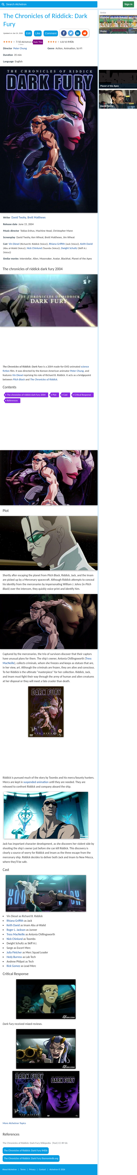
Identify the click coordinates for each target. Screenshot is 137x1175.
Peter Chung (20, 48)
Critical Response (82, 394)
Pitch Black (19, 379)
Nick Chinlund (34, 248)
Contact (42, 1169)
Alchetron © (57, 1169)
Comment (51, 33)
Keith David (86, 243)
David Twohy (19, 217)
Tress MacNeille (16, 934)
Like (37, 33)
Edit (28, 33)
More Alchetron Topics (14, 1123)
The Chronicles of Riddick (43, 379)
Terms (23, 1169)
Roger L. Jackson (16, 930)
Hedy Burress (14, 957)
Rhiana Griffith (57, 243)
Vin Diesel (14, 243)
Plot (54, 394)
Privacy (32, 1169)
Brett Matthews (36, 217)
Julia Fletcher (14, 952)
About (9, 1169)
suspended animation (35, 782)
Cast (65, 394)
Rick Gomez (13, 966)
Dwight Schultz (69, 248)
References (12, 400)
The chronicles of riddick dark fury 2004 (26, 394)
